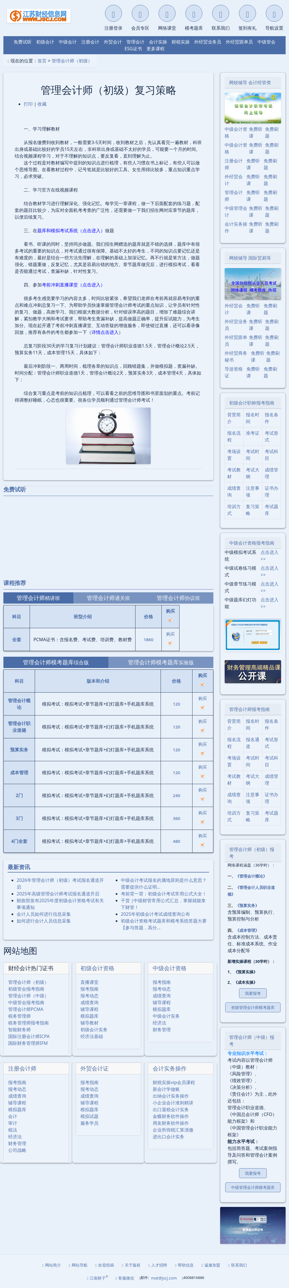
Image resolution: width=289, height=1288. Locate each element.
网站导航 (78, 1265)
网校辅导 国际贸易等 (250, 258)
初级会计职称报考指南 (251, 403)
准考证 (252, 433)
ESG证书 (133, 48)
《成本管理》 (247, 930)
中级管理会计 (236, 211)
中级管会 (266, 42)
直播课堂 (89, 982)
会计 (12, 1116)
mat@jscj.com (164, 1278)
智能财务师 (19, 1029)
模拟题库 (89, 1016)
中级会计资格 (170, 968)
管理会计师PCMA (25, 1009)
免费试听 (23, 42)
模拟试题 (89, 1116)
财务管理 (162, 1029)
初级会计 (45, 42)
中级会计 (68, 42)
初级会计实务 (94, 1029)
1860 (148, 639)
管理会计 (135, 42)
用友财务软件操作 (171, 1123)
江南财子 (97, 1277)
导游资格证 (234, 372)
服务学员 (89, 1123)
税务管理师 (19, 1016)
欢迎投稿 (104, 1265)
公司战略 (17, 1150)
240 (176, 795)
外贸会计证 (94, 1068)
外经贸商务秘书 (236, 356)
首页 (42, 61)
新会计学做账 (166, 1089)
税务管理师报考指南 (28, 1023)
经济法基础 (91, 1036)
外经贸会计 (234, 179)
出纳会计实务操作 (171, 1096)
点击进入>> (269, 555)
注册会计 (90, 42)
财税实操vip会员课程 (174, 1082)
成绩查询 (89, 1002)
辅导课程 (89, 1009)
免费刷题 (272, 132)
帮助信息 (184, 1265)
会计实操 (158, 42)
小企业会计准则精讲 (173, 1103)
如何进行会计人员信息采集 (44, 921)
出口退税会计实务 (171, 1109)
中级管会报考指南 (26, 1002)
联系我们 (237, 1265)
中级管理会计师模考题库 (253, 1187)
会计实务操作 (170, 1068)
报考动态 (89, 996)
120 (176, 704)
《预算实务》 (247, 905)
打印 (28, 104)
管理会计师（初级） (72, 61)
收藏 (42, 104)
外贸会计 (113, 42)
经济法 (159, 1023)
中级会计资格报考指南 (251, 543)
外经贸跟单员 (239, 42)
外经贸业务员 (207, 42)
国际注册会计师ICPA (29, 1036)
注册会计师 (22, 1068)
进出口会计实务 (168, 1136)
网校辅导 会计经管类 (250, 82)
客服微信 (124, 1278)
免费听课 (255, 132)
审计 (12, 1123)
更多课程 (155, 48)
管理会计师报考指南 (249, 709)
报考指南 (89, 989)
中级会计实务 (166, 1016)
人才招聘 (157, 1265)
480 (176, 841)
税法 (12, 1130)
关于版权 (131, 1265)
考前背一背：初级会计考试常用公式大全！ (164, 894)
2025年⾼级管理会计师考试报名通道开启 (58, 894)
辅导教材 (89, 1023)
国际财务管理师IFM (28, 1043)
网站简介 (51, 1265)
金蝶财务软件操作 (171, 1116)
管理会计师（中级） (28, 996)
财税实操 (181, 42)
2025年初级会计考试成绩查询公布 (155, 914)
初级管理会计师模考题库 (253, 1007)
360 (176, 818)
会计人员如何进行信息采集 (44, 914)
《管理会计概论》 (251, 876)
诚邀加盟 (211, 1265)
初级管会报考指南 (26, 989)
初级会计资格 (97, 968)
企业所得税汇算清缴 (173, 1130)
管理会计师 (234, 195)
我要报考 (253, 993)
